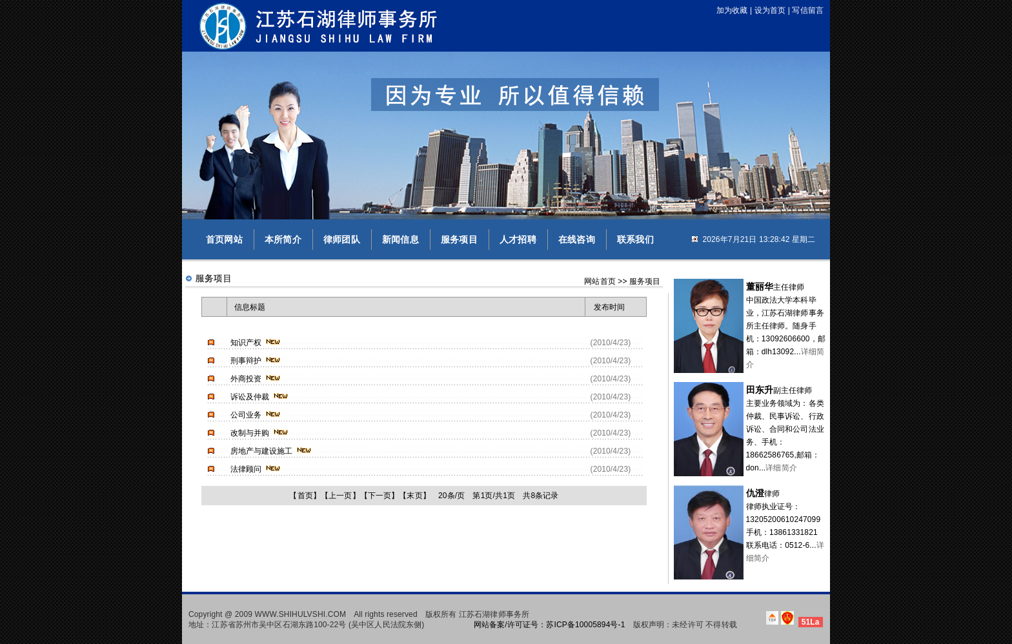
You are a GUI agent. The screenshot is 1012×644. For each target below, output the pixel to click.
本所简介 (283, 239)
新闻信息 (400, 239)
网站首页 (600, 281)
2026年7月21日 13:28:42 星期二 (758, 239)
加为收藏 (732, 10)
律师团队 (341, 239)
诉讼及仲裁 (250, 396)
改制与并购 (250, 433)
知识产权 (246, 342)
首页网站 (224, 239)
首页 (305, 495)
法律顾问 (246, 469)
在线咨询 (576, 239)
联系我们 (635, 239)
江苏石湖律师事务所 (494, 614)
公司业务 (246, 414)
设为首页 (770, 10)
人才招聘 (518, 239)
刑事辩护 (246, 360)
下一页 (379, 495)
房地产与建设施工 (261, 451)
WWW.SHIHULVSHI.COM (301, 614)
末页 (414, 495)
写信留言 (808, 10)
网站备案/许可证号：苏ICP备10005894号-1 (549, 624)
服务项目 (459, 239)
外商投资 (246, 378)
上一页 (340, 495)
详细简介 (781, 467)
